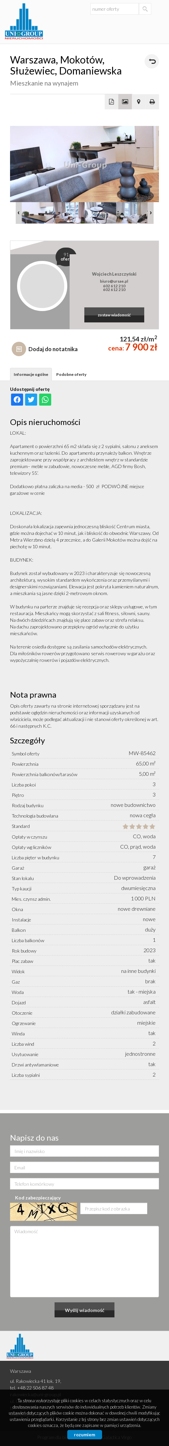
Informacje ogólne (31, 374)
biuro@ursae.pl (114, 281)
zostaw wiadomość (114, 314)
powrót (152, 61)
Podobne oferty (71, 374)
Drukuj (152, 102)
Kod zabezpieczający (38, 1197)
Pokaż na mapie (139, 102)
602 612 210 (114, 285)
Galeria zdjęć (125, 102)
